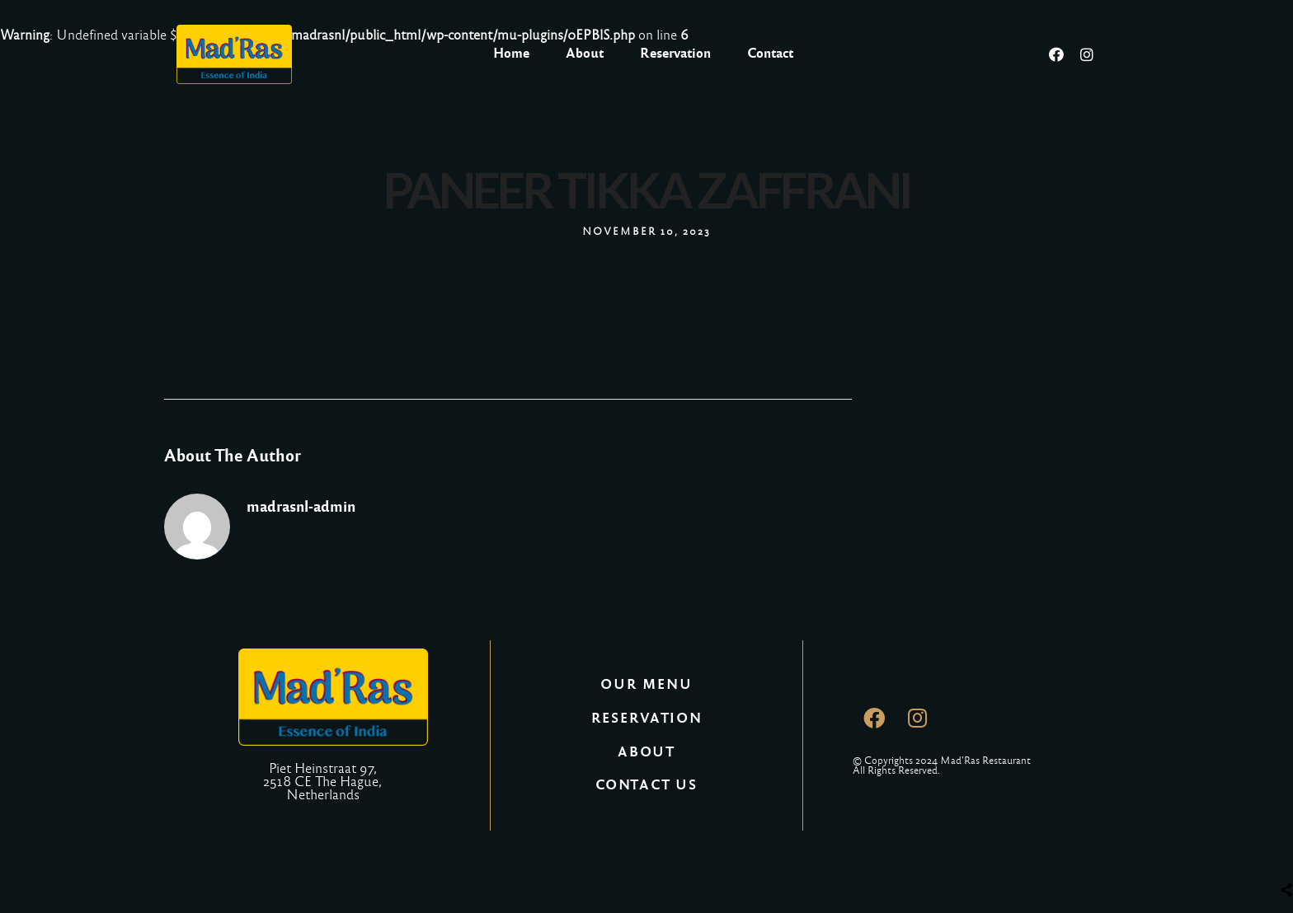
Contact (770, 53)
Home (511, 53)
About (585, 53)
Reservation (675, 53)
